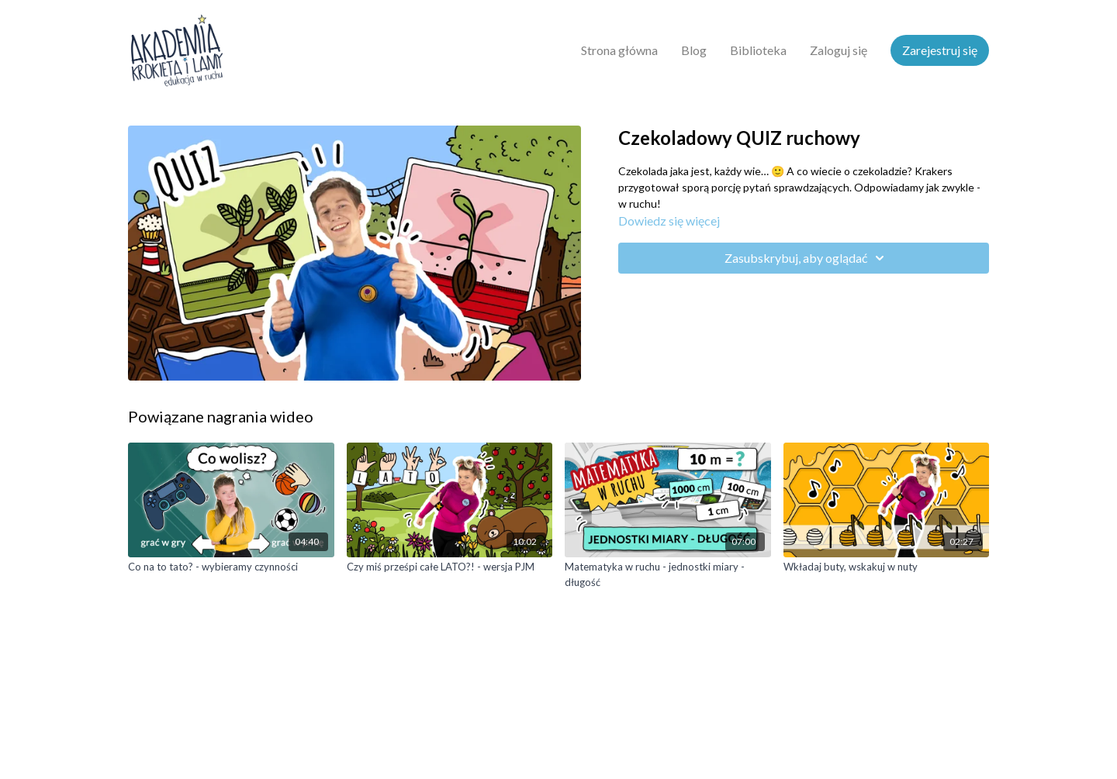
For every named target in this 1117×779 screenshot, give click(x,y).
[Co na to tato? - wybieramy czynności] (231, 567)
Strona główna (619, 50)
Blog (694, 50)
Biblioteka (758, 50)
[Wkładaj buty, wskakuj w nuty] (886, 567)
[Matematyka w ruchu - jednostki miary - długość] (668, 575)
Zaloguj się (838, 50)
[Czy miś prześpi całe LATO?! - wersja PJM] (450, 567)
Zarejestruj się (939, 50)
